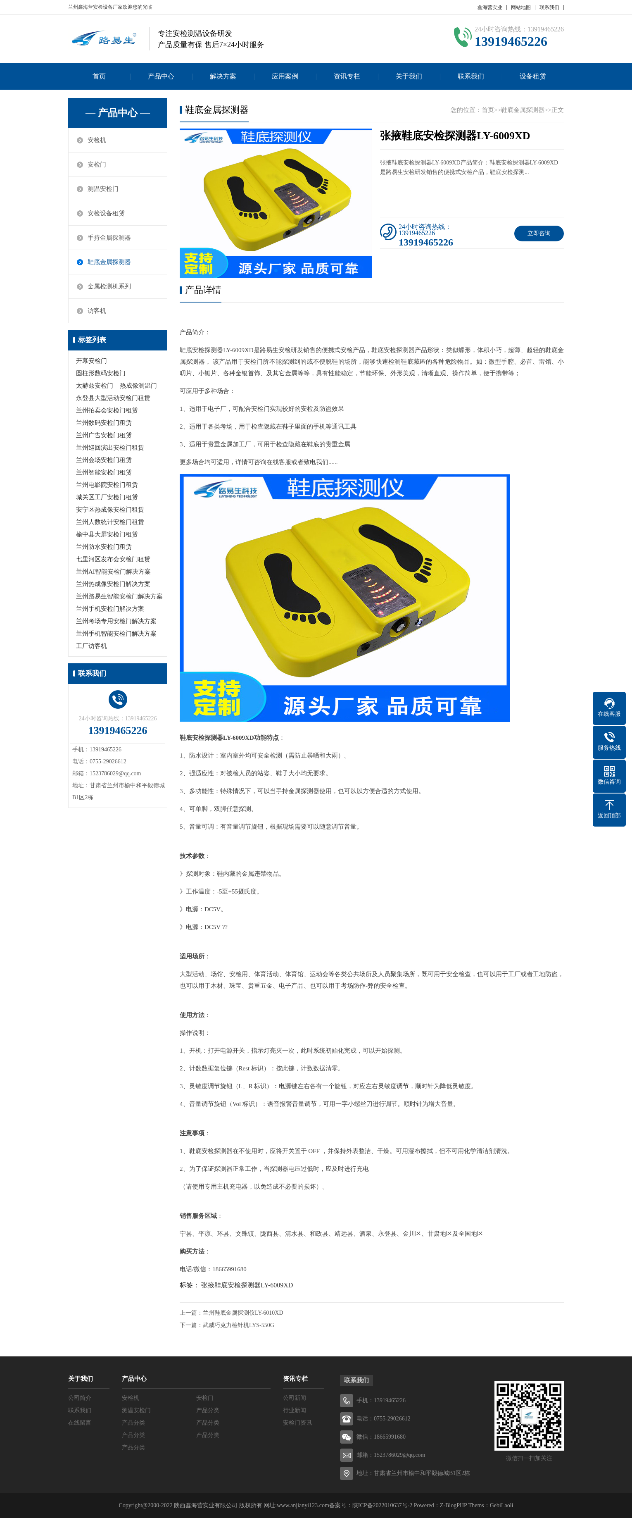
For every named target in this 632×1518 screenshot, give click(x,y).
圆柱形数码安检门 (101, 373)
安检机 (97, 140)
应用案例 (285, 76)
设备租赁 (533, 76)
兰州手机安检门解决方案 (110, 608)
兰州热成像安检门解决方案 (113, 584)
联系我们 (549, 7)
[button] (276, 270)
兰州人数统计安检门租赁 (110, 522)
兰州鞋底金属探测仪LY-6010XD (243, 1313)
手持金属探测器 (109, 237)
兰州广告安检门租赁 (104, 435)
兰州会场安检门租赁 (104, 460)
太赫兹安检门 (94, 385)
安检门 (97, 164)
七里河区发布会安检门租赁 (113, 559)
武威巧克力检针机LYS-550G (238, 1325)
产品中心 (161, 76)
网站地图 (521, 7)
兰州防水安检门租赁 (104, 546)
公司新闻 (294, 1398)
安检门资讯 (297, 1423)
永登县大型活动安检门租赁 (113, 398)
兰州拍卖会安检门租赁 (107, 410)
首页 (99, 76)
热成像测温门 (138, 385)
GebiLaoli (501, 1505)
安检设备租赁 (106, 213)
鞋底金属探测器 (109, 262)
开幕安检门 (91, 360)
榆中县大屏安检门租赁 (107, 534)
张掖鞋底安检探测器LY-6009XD (247, 1285)
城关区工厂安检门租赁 (107, 497)
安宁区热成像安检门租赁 (110, 509)
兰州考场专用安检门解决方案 (116, 621)
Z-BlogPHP (453, 1505)
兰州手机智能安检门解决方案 (116, 633)
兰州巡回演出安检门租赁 (110, 447)
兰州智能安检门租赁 (104, 472)
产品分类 (207, 1410)
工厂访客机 (91, 646)
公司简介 (79, 1398)
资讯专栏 (347, 76)
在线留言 (79, 1423)
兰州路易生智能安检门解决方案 (119, 596)
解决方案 (223, 76)
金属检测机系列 (109, 286)
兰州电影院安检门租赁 (107, 484)
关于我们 (409, 76)
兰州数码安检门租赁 (104, 422)
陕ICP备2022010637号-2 (382, 1505)
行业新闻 (294, 1410)
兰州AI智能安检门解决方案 (113, 571)
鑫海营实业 (490, 7)
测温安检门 (103, 189)
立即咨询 (539, 233)
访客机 (97, 310)
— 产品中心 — (118, 112)
